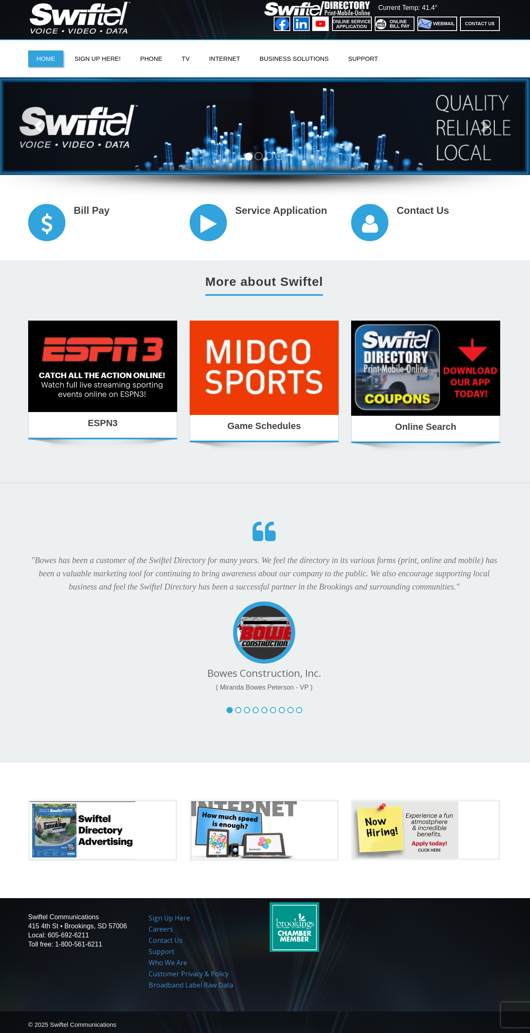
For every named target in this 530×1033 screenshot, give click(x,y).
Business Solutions (294, 58)
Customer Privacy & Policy (189, 973)
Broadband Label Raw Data (191, 985)
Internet (224, 58)
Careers (161, 929)
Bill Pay (92, 210)
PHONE (151, 58)
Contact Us (423, 210)
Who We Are (168, 962)
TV (186, 58)
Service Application (281, 210)
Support (363, 58)
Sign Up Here (169, 918)
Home (45, 58)
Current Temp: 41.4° (407, 7)
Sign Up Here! (97, 58)
